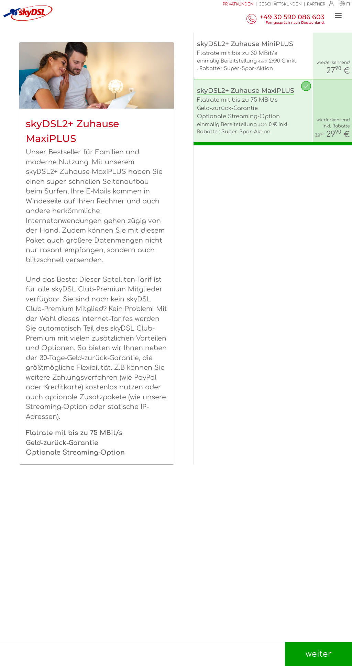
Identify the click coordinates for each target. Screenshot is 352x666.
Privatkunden (238, 4)
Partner (316, 4)
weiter (319, 654)
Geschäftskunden (279, 4)
